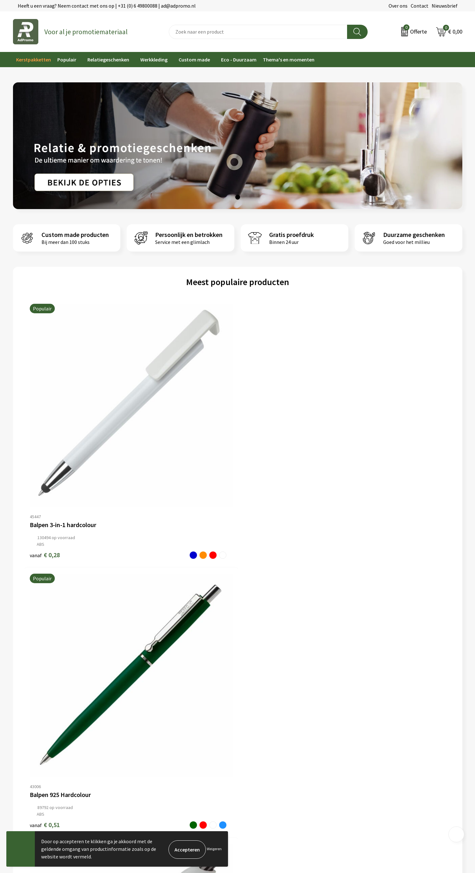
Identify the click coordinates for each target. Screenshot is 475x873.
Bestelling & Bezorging (266, 716)
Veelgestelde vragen (149, 726)
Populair (66, 59)
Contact (419, 6)
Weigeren (214, 848)
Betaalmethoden (259, 726)
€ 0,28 (45, 445)
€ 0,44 (259, 445)
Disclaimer (365, 736)
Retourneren (255, 736)
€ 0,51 (152, 445)
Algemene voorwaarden (380, 707)
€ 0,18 (367, 445)
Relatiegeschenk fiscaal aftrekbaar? (165, 736)
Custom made (194, 59)
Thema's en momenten (288, 59)
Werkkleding (154, 59)
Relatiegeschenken (108, 59)
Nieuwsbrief (445, 6)
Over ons (398, 6)
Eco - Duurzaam (238, 59)
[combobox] (258, 32)
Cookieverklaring (372, 716)
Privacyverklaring (373, 726)
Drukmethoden (143, 745)
